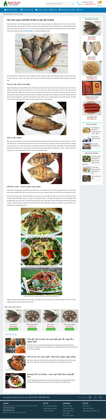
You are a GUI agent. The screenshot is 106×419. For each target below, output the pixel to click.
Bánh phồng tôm (68, 411)
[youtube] (100, 397)
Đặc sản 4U (86, 406)
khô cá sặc (29, 31)
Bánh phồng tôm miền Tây (91, 411)
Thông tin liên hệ (48, 411)
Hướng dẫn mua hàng (50, 408)
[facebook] (90, 397)
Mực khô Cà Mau (68, 415)
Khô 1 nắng (66, 413)
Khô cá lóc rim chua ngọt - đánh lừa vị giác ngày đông (51, 357)
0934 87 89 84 (9, 408)
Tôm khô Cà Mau (68, 408)
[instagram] (95, 397)
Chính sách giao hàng (50, 406)
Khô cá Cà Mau (68, 406)
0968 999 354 (9, 410)
